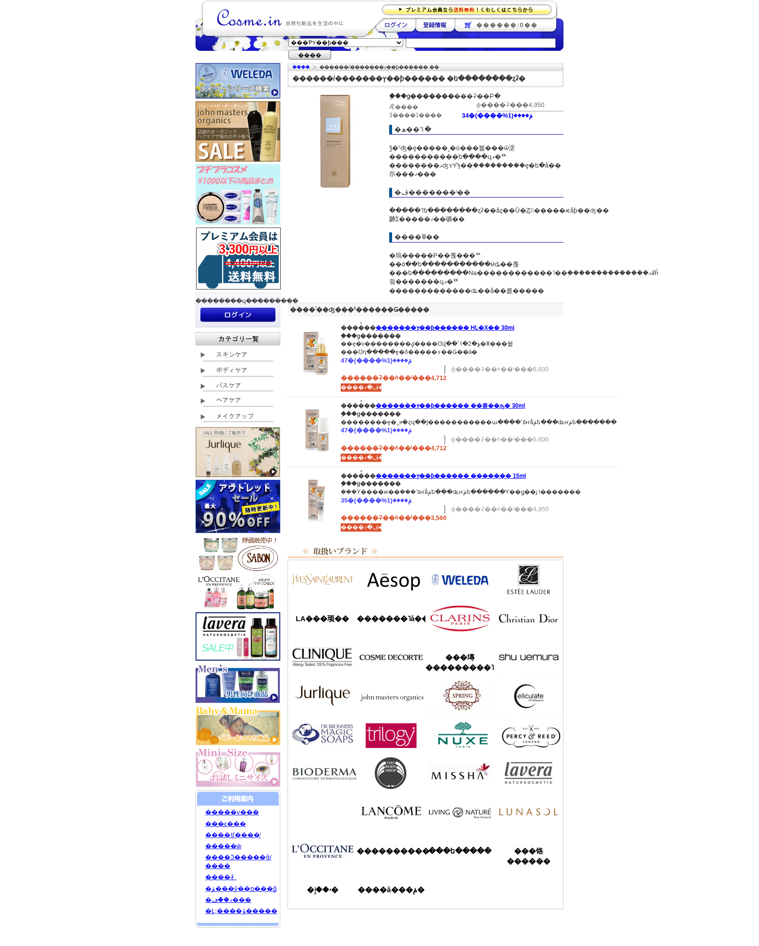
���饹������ (528, 856)
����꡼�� (322, 695)
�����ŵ (223, 846)
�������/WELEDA (459, 579)
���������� (322, 850)
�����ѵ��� (232, 812)
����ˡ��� (322, 657)
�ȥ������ (391, 734)
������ (459, 618)
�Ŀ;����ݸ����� (241, 911)
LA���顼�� (322, 618)
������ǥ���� (391, 657)
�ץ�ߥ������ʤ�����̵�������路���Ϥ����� (469, 9)
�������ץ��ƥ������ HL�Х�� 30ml (445, 327)
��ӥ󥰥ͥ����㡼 (459, 812)
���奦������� (528, 657)
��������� (528, 773)
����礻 (221, 877)
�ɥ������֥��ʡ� (322, 734)
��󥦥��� (322, 812)
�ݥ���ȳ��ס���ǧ (241, 888)
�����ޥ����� (391, 695)
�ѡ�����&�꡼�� (528, 734)
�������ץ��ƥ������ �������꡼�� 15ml (451, 476)
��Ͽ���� (435, 24)
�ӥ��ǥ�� (322, 773)
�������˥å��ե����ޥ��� (391, 618)
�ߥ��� (459, 773)
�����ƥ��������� (528, 579)
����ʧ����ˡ (233, 835)
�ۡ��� (301, 67)
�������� (395, 24)
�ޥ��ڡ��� (228, 899)
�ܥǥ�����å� (391, 773)
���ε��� (225, 823)
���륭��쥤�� (528, 695)
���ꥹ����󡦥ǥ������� (528, 618)
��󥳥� (391, 812)
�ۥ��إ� (322, 889)
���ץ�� (459, 695)
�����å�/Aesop (391, 579)
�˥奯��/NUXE (459, 734)
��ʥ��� (528, 812)
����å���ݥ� (391, 889)
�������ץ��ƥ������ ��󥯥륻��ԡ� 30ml (450, 405)
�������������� (322, 579)
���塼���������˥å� (459, 662)
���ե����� (459, 851)
